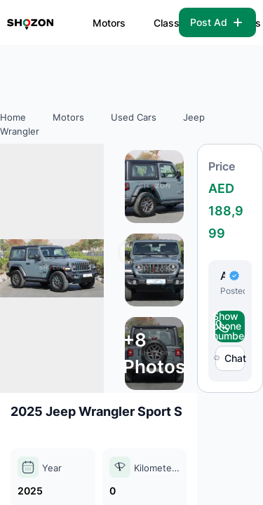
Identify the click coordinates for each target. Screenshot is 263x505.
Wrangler (19, 131)
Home (13, 117)
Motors (109, 23)
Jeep (194, 117)
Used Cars (133, 117)
